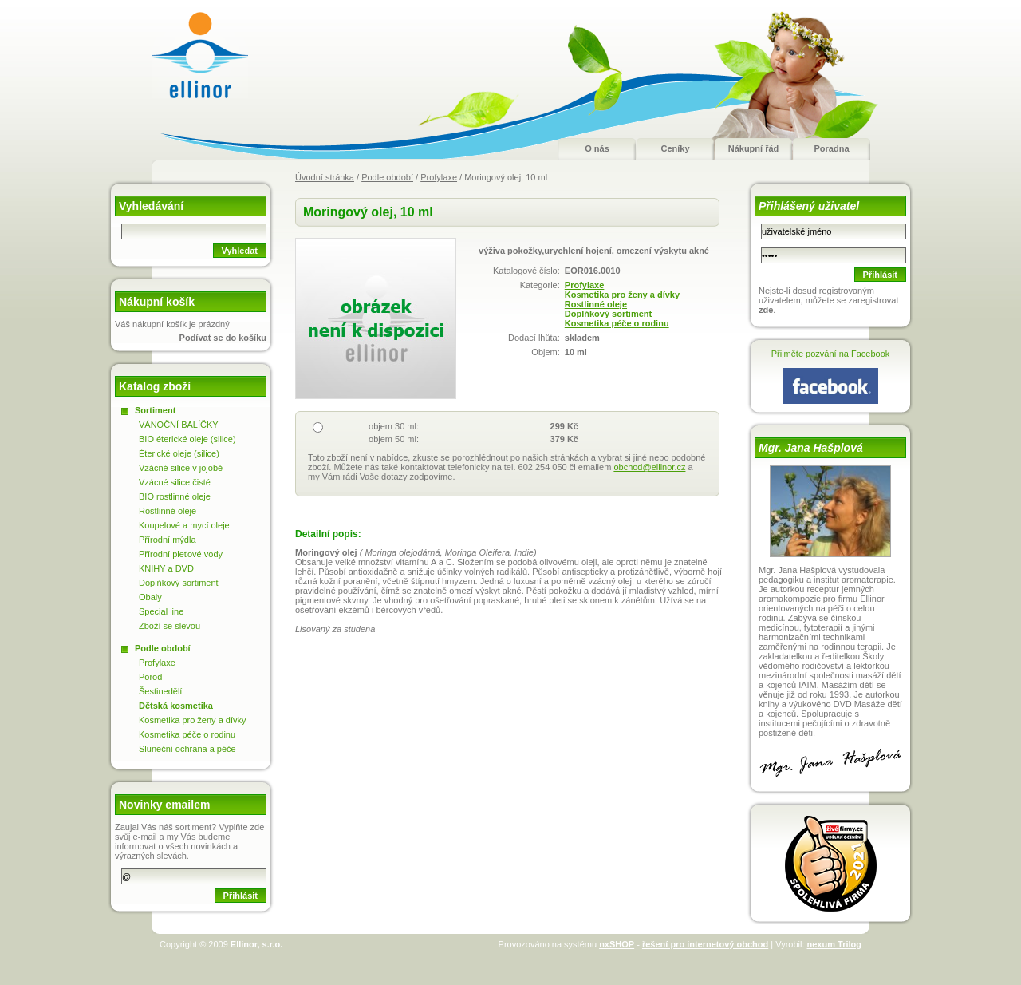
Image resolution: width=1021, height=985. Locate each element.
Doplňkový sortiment (608, 313)
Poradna (831, 148)
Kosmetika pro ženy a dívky (622, 294)
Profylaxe (438, 177)
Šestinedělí (160, 691)
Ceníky (674, 148)
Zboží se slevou (169, 626)
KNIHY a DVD (166, 568)
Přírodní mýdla (167, 539)
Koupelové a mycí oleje (184, 525)
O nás (597, 148)
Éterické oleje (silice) (179, 453)
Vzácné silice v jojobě (181, 468)
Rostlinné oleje (596, 304)
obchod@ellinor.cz (649, 467)
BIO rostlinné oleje (175, 496)
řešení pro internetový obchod (705, 944)
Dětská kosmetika (176, 705)
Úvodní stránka (324, 177)
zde (766, 309)
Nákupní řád (753, 148)
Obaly (150, 597)
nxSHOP (616, 944)
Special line (161, 611)
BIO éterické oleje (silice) (187, 439)
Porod (150, 677)
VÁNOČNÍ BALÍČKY (179, 424)
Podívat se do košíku (222, 337)
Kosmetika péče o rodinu (617, 323)
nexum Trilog (834, 944)
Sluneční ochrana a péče (187, 749)
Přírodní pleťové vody (181, 554)
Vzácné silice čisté (175, 482)
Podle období (387, 177)
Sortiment (155, 410)
